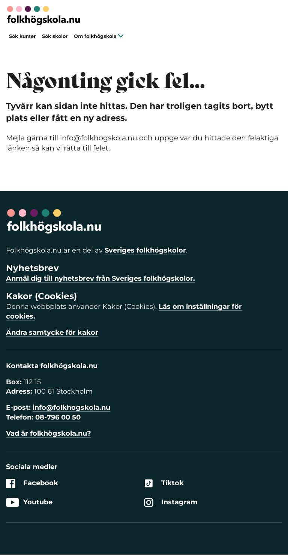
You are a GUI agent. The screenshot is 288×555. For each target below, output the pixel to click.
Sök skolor (55, 36)
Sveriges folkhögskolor (145, 250)
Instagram (171, 502)
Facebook (32, 483)
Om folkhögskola (99, 36)
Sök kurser (22, 36)
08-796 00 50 (58, 417)
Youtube (29, 502)
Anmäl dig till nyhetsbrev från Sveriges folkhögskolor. (100, 278)
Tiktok (164, 483)
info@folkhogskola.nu (71, 407)
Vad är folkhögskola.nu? (48, 433)
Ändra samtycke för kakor (52, 332)
